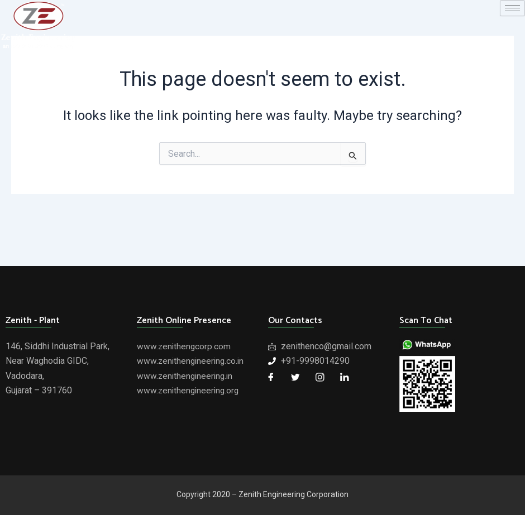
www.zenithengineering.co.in (192, 360)
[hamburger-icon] (512, 8)
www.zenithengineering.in (186, 375)
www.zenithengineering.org (189, 390)
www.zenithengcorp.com (184, 346)
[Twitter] (295, 377)
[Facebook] (270, 377)
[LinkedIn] (344, 377)
